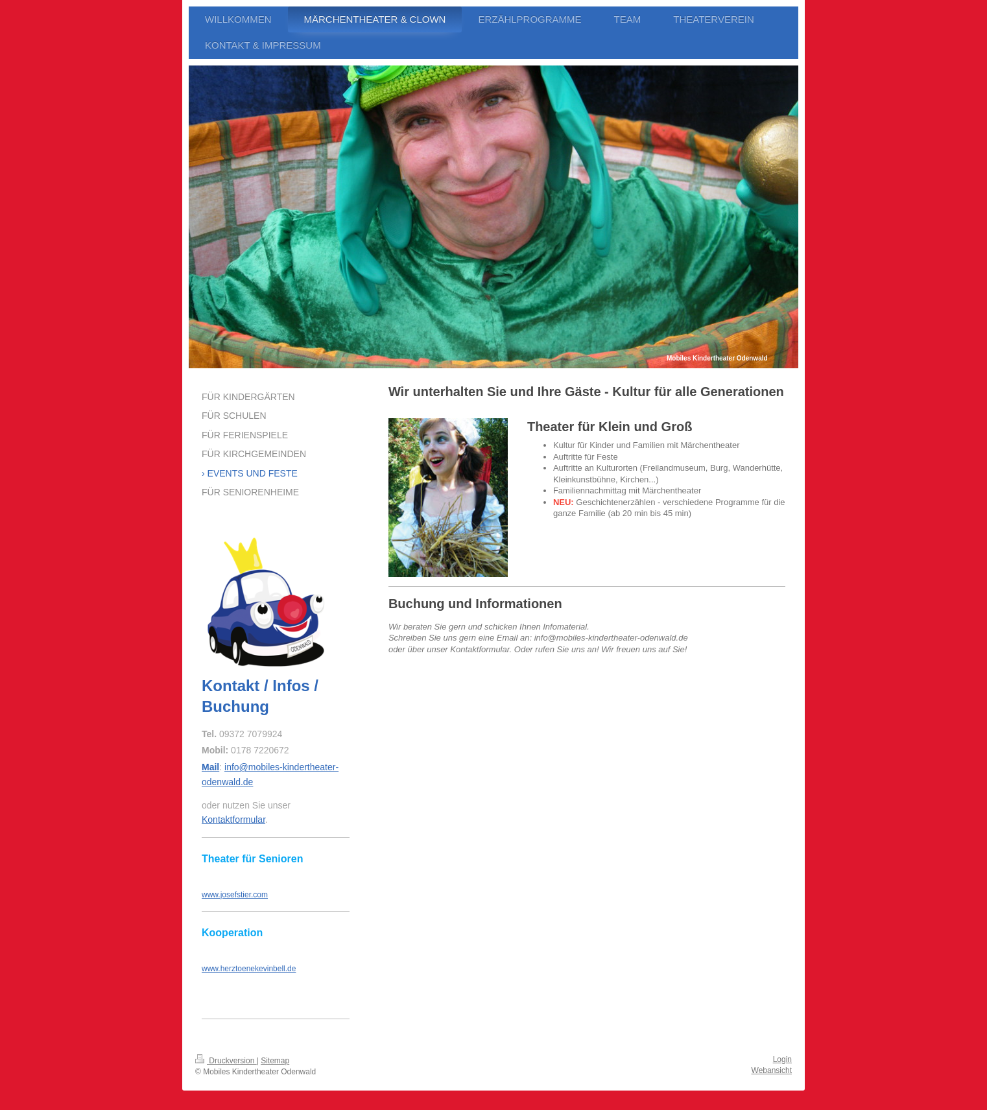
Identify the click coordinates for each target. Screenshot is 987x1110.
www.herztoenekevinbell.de (249, 968)
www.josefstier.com (235, 894)
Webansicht (772, 1070)
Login (782, 1059)
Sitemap (275, 1060)
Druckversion (226, 1060)
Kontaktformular (233, 819)
